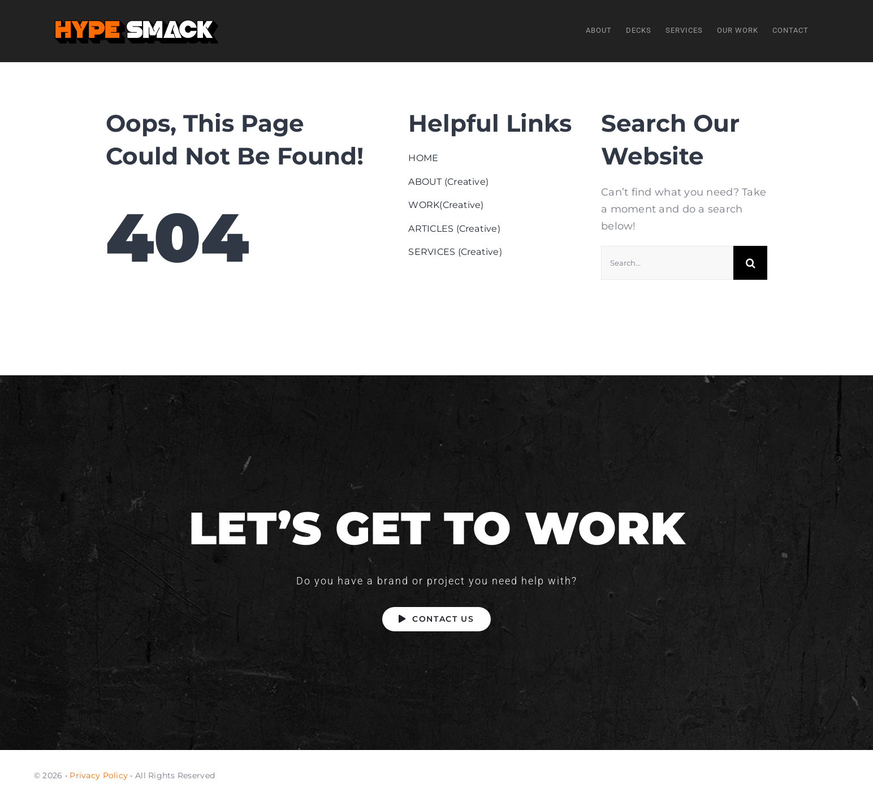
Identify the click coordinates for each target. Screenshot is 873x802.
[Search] (750, 263)
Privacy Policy (99, 775)
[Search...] (667, 263)
